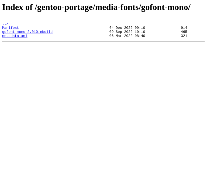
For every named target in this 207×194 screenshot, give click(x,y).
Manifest (10, 29)
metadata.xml (14, 38)
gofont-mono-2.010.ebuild (27, 34)
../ (5, 24)
